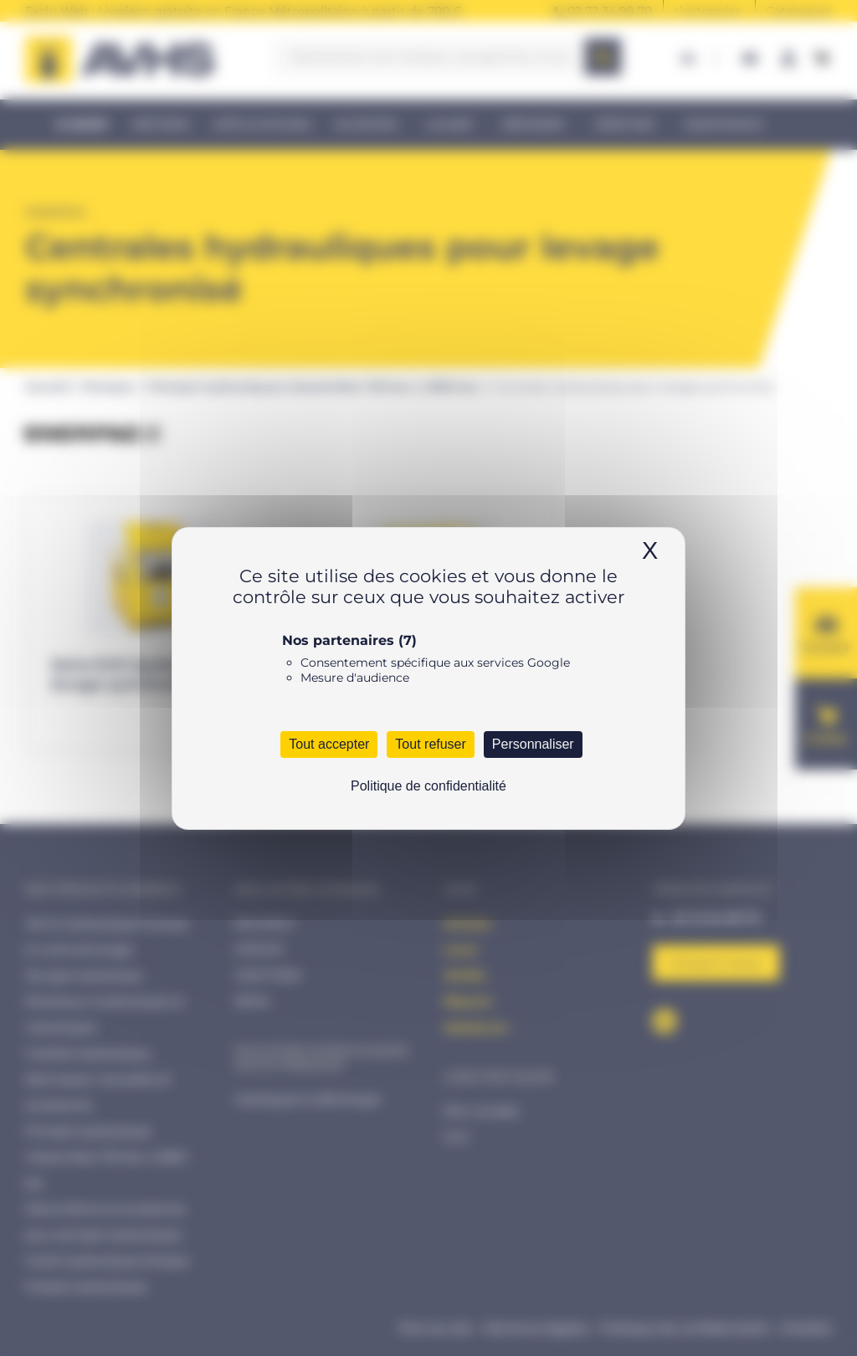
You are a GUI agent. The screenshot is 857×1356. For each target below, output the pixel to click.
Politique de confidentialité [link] (428, 786)
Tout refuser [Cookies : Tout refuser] (430, 744)
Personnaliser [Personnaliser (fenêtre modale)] (533, 744)
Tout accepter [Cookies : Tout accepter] (329, 744)
